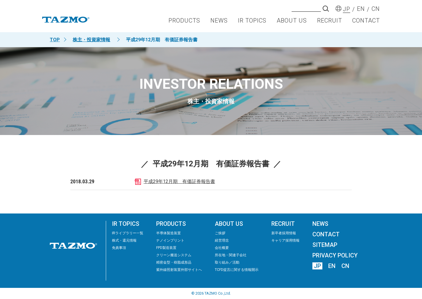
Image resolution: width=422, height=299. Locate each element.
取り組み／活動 (227, 262)
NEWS (219, 22)
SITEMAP (324, 244)
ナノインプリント (170, 240)
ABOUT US (292, 22)
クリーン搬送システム (173, 255)
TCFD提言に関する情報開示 (236, 270)
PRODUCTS (184, 22)
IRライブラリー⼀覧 (127, 233)
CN (345, 265)
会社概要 (222, 248)
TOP (55, 39)
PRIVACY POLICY (335, 255)
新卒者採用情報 (283, 233)
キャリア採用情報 (285, 240)
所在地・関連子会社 (230, 255)
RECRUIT (329, 22)
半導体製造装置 (168, 233)
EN (332, 265)
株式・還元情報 (124, 240)
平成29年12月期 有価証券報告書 (179, 181)
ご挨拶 (220, 233)
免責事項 (119, 248)
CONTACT (366, 22)
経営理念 (222, 240)
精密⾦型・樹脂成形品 (173, 262)
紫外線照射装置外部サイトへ (179, 270)
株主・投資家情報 (91, 39)
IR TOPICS (252, 22)
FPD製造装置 (166, 248)
